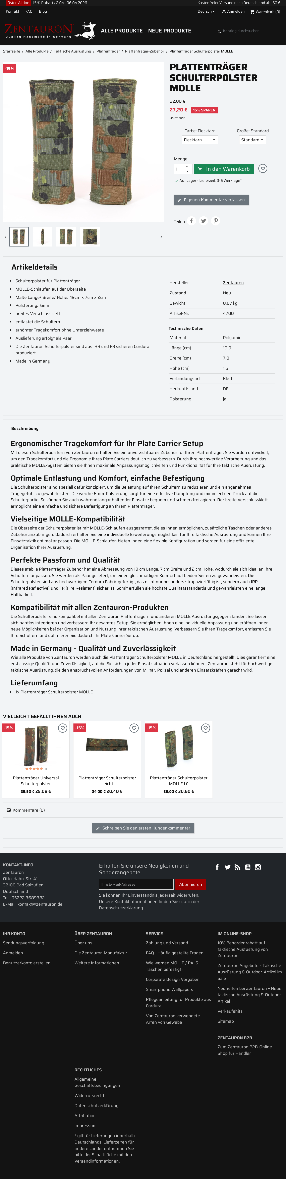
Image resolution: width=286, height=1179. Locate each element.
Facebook (217, 867)
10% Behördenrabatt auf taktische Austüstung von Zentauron (243, 949)
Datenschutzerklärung (96, 1105)
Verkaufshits (230, 1011)
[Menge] (179, 169)
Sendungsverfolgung (23, 943)
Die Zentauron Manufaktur (100, 953)
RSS (238, 867)
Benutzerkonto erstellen (27, 963)
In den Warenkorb (224, 169)
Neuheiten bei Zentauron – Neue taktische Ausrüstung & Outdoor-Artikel (250, 994)
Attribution (85, 1115)
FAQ (29, 11)
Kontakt (12, 11)
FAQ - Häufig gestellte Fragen (175, 953)
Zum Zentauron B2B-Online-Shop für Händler (246, 1050)
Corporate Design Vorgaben (173, 979)
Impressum (85, 1125)
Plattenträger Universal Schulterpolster (36, 781)
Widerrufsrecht (89, 1095)
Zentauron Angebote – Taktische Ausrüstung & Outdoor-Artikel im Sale (250, 971)
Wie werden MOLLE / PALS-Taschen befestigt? (173, 966)
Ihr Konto (14, 933)
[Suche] (249, 31)
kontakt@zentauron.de (39, 904)
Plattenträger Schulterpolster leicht (107, 781)
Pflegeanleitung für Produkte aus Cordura (178, 1002)
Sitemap (226, 1021)
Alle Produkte (122, 30)
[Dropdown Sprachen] (207, 11)
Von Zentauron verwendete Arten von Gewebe (173, 1018)
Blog (43, 11)
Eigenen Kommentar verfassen (211, 199)
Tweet (203, 220)
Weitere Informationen (96, 963)
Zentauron (233, 282)
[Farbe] (200, 139)
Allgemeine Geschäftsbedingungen (97, 1082)
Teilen (191, 220)
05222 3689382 (28, 897)
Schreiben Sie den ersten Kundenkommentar (143, 828)
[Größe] (253, 139)
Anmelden (13, 953)
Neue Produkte (169, 30)
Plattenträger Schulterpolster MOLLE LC (179, 781)
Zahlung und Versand (167, 943)
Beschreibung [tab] (25, 428)
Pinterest (215, 220)
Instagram (258, 867)
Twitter (228, 867)
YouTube (248, 867)
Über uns (83, 943)
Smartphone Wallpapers (169, 989)
